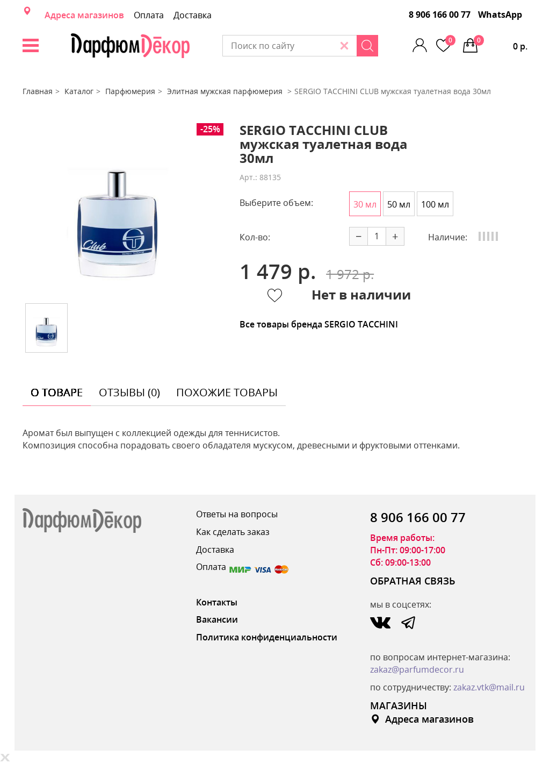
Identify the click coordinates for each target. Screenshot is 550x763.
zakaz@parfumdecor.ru (417, 669)
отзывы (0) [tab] (129, 392)
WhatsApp (500, 14)
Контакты (216, 602)
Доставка (192, 15)
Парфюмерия (130, 91)
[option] (117, 209)
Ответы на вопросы (237, 514)
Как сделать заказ (233, 532)
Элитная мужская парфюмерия (226, 91)
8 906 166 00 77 (440, 14)
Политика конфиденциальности (266, 637)
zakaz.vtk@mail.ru (489, 687)
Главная (38, 91)
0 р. (500, 43)
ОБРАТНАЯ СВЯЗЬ (412, 580)
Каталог (78, 91)
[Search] (367, 45)
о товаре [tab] (57, 392)
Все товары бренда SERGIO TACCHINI (319, 324)
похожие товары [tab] (227, 392)
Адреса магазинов (84, 15)
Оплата (149, 15)
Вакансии (217, 619)
